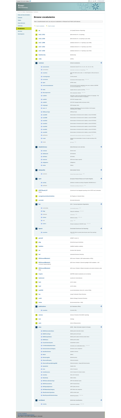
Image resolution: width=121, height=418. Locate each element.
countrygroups (46, 76)
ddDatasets (45, 153)
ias (39, 250)
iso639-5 (45, 102)
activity (44, 182)
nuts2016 (45, 126)
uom (40, 323)
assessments (46, 66)
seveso (41, 315)
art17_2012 (42, 46)
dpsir (44, 82)
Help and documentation (24, 15)
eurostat (41, 200)
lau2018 (41, 290)
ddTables (45, 156)
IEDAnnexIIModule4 (44, 268)
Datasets (20, 17)
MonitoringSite (46, 357)
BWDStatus (45, 339)
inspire (41, 274)
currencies (45, 79)
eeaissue (45, 159)
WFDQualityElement (47, 386)
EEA (24, 1)
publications (42, 306)
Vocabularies (21, 28)
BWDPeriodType (46, 333)
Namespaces (21, 34)
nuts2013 (45, 123)
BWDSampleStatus (47, 336)
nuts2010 (45, 120)
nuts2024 (45, 132)
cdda (40, 59)
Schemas (20, 25)
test (40, 319)
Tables (19, 20)
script (44, 138)
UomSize (45, 374)
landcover (41, 278)
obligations (45, 162)
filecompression (46, 92)
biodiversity (42, 55)
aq (39, 30)
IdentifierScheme (47, 351)
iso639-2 (45, 95)
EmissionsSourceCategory (49, 348)
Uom (44, 369)
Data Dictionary (29, 12)
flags (44, 211)
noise (40, 302)
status (44, 165)
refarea (44, 217)
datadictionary (43, 147)
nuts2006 (45, 117)
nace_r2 (45, 108)
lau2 (40, 286)
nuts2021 (45, 129)
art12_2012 (42, 34)
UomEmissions (46, 372)
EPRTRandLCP (43, 190)
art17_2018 (42, 50)
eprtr (40, 178)
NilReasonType (46, 111)
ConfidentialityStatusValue (49, 345)
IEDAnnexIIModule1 (44, 258)
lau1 (40, 282)
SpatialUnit (45, 366)
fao (39, 204)
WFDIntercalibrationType (48, 380)
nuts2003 (45, 114)
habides (41, 246)
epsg (44, 89)
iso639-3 (45, 99)
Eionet (24, 12)
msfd (40, 298)
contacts (45, 150)
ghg (40, 242)
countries (45, 72)
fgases (41, 228)
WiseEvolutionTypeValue (48, 392)
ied (39, 254)
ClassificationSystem (48, 342)
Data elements (21, 23)
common (41, 63)
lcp (39, 294)
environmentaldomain (48, 85)
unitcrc (44, 223)
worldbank (42, 400)
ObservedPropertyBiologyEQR (50, 363)
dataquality (42, 170)
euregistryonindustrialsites (46, 196)
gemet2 (41, 238)
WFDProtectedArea (47, 383)
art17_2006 (42, 42)
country (44, 404)
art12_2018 (42, 38)
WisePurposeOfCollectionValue (50, 395)
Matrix (44, 354)
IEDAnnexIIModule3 (44, 262)
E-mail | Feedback (22, 413)
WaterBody (45, 377)
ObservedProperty (47, 360)
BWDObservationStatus (48, 331)
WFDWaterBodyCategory (49, 389)
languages (45, 105)
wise (40, 327)
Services (20, 31)
